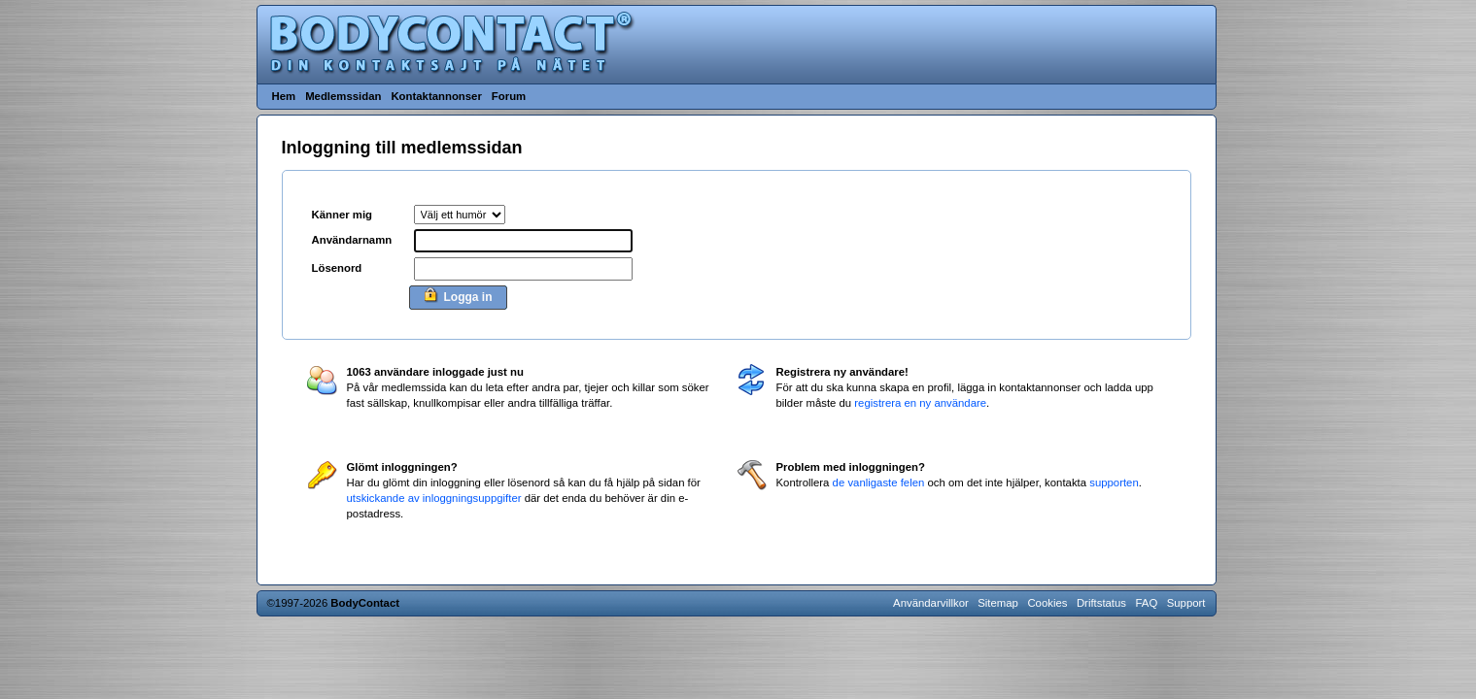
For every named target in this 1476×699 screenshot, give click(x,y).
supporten (1114, 482)
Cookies (1047, 603)
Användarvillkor (931, 603)
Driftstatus (1101, 603)
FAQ (1147, 603)
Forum (509, 96)
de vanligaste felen (879, 482)
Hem (284, 96)
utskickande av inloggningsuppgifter (434, 498)
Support (1186, 603)
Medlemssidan (343, 96)
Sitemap (998, 603)
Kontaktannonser (436, 96)
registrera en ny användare (920, 403)
